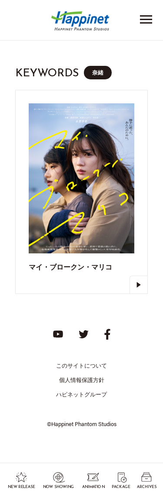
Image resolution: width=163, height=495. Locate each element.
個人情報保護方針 (81, 380)
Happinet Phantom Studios (81, 22)
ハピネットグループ (81, 394)
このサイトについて (81, 365)
